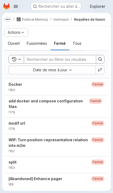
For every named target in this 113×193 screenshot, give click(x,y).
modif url (17, 123)
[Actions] (16, 32)
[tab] (13, 43)
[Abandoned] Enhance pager (35, 178)
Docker (15, 84)
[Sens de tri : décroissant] (100, 70)
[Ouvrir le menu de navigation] (15, 6)
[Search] (59, 59)
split (13, 162)
